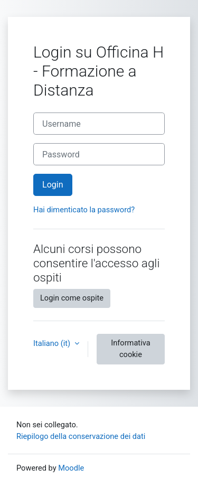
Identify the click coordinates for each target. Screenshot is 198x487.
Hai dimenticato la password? (84, 209)
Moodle (71, 468)
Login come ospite (71, 298)
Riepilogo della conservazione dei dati (80, 436)
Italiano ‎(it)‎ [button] (52, 343)
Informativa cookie (130, 348)
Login (52, 185)
